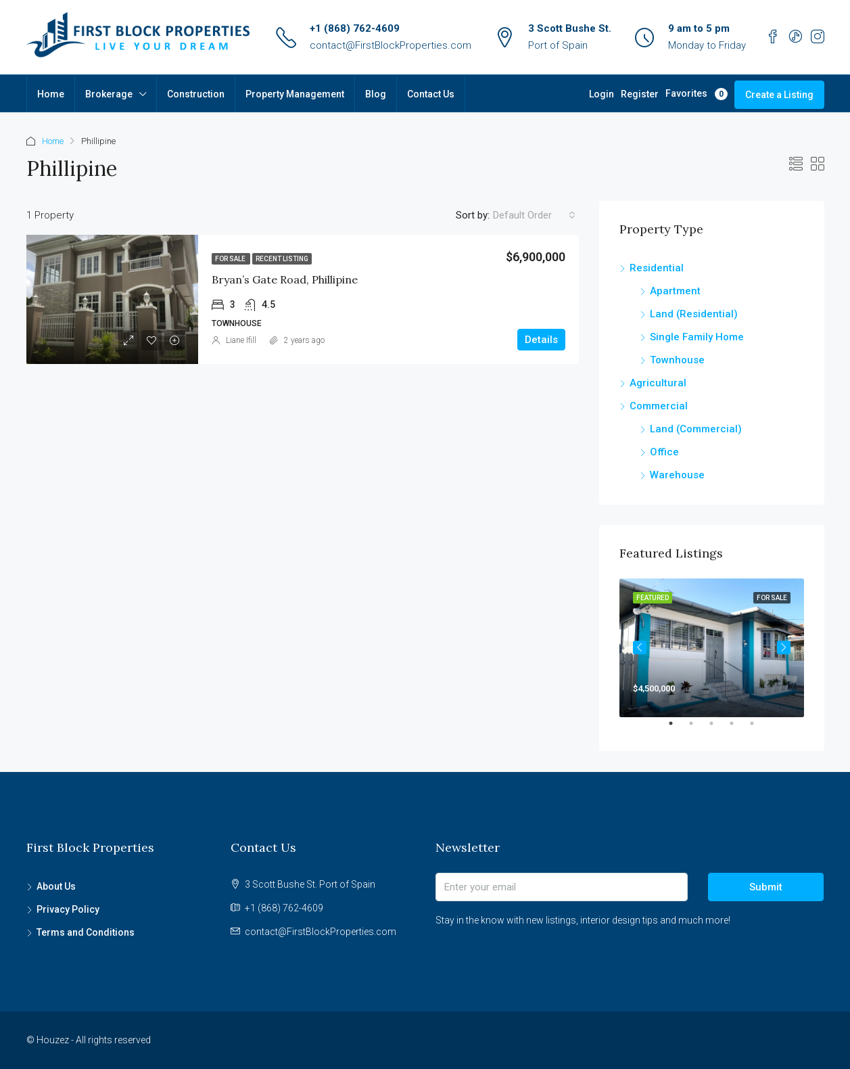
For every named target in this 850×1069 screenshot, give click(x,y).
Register (640, 94)
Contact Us (430, 94)
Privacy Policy (68, 909)
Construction (196, 94)
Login (601, 94)
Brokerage (109, 94)
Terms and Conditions (86, 932)
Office (664, 452)
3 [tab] (718, 728)
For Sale (231, 259)
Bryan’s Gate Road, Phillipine (285, 279)
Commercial (659, 406)
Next (783, 647)
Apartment (675, 291)
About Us (56, 886)
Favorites (696, 94)
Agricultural (658, 383)
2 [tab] (698, 728)
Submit (765, 887)
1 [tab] (677, 728)
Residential (657, 268)
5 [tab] (758, 728)
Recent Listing (282, 259)
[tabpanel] (711, 647)
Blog (375, 94)
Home (50, 94)
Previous (639, 647)
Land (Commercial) (696, 429)
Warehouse (677, 475)
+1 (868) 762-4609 (355, 28)
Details (541, 340)
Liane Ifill (241, 340)
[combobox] (534, 215)
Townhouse (677, 360)
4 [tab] (738, 728)
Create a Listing (779, 94)
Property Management (294, 94)
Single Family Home (697, 337)
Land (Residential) (694, 314)
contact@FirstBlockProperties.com (390, 45)
